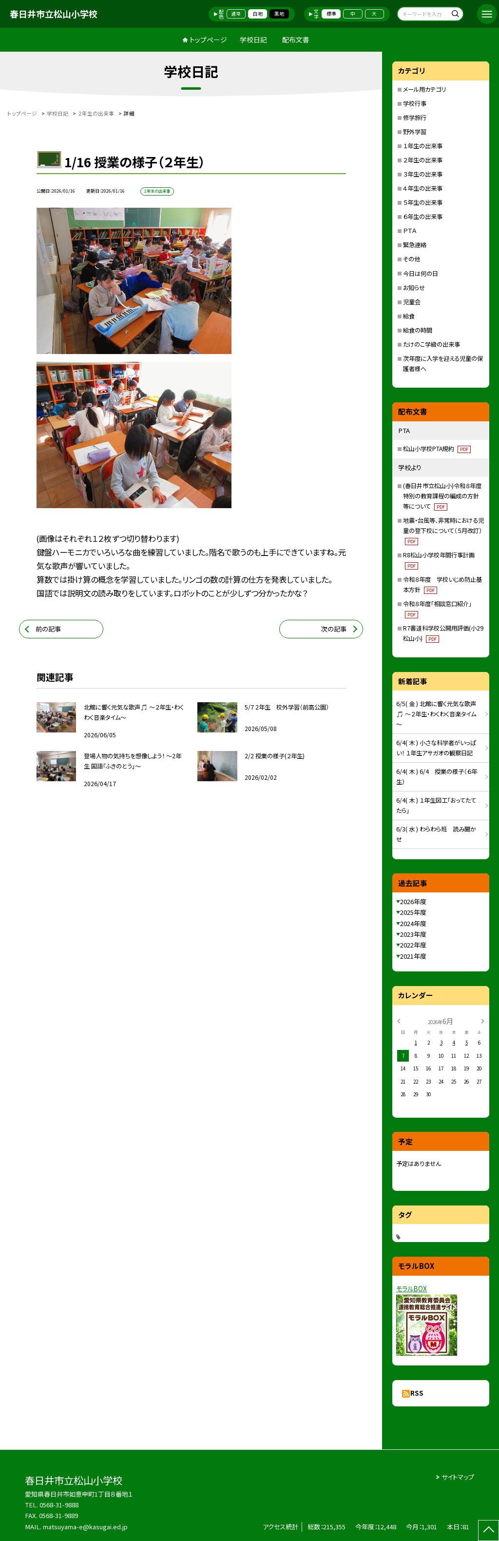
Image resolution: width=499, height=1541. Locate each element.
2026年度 (413, 901)
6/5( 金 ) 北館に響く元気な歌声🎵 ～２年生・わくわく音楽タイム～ (436, 714)
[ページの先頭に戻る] (489, 1531)
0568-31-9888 (58, 1504)
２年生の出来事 (422, 160)
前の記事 (48, 628)
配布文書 (295, 39)
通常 (236, 13)
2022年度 (413, 944)
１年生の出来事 (422, 145)
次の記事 (333, 628)
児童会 (412, 301)
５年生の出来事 (422, 202)
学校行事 (414, 103)
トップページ (208, 39)
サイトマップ (457, 1477)
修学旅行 (414, 117)
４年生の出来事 (422, 188)
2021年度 (413, 956)
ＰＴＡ (409, 230)
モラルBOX (411, 1288)
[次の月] (482, 1020)
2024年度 (413, 923)
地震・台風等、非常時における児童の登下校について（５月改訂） (443, 530)
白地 (258, 13)
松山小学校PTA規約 (437, 448)
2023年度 (413, 934)
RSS (416, 1393)
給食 (409, 316)
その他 (411, 259)
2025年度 (413, 912)
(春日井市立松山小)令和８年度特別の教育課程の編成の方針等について (442, 496)
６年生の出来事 (422, 216)
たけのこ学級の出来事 (431, 344)
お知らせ (414, 287)
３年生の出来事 (422, 174)
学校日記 (253, 39)
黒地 (279, 13)
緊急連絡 (414, 244)
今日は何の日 (420, 273)
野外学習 (414, 131)
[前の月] (398, 1020)
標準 (331, 13)
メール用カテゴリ (424, 89)
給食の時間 (417, 330)
